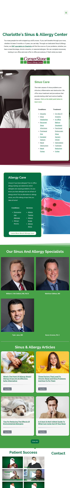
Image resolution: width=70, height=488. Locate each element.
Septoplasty (59, 130)
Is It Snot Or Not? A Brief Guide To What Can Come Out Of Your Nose (52, 410)
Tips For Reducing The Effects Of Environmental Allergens (16, 410)
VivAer (57, 138)
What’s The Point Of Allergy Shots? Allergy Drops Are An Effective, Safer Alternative (17, 366)
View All (35, 428)
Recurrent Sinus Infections (43, 112)
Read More (7, 376)
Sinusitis (43, 101)
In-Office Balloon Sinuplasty (58, 109)
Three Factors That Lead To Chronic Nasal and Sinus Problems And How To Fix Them (52, 366)
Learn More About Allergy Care (22, 220)
